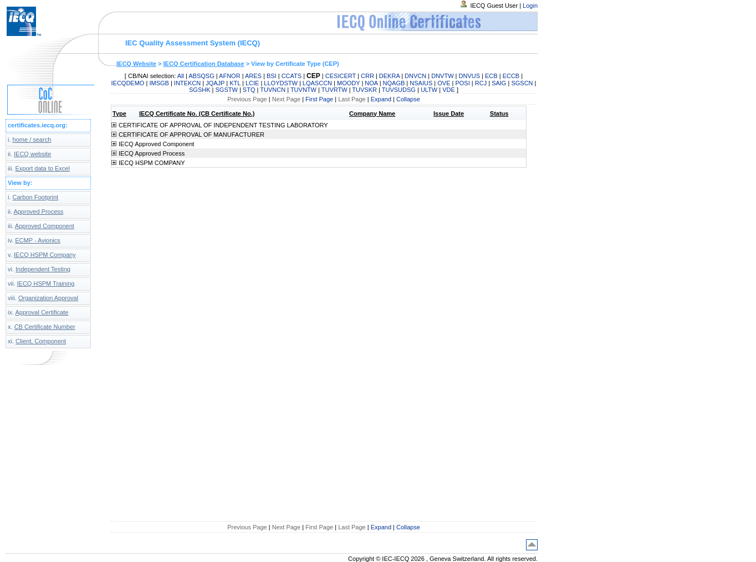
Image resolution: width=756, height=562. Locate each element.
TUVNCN (272, 89)
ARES (253, 76)
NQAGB (394, 83)
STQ (249, 89)
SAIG (499, 83)
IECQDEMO (128, 83)
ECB (491, 76)
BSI (272, 76)
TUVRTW (334, 89)
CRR (367, 76)
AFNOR (230, 76)
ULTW (429, 89)
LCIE (252, 83)
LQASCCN (317, 83)
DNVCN (415, 76)
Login (530, 5)
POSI (462, 83)
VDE (448, 89)
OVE (443, 83)
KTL (235, 83)
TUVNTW (303, 89)
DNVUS (470, 76)
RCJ (481, 83)
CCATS (292, 76)
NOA (371, 83)
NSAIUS (421, 83)
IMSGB (158, 83)
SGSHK (200, 89)
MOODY (348, 83)
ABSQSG (201, 76)
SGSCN (522, 83)
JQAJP (215, 83)
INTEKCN (187, 83)
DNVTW (442, 76)
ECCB (511, 76)
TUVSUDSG (399, 89)
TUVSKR (364, 89)
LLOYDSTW (281, 83)
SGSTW (227, 89)
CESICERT (340, 76)
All (180, 76)
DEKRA (389, 76)
